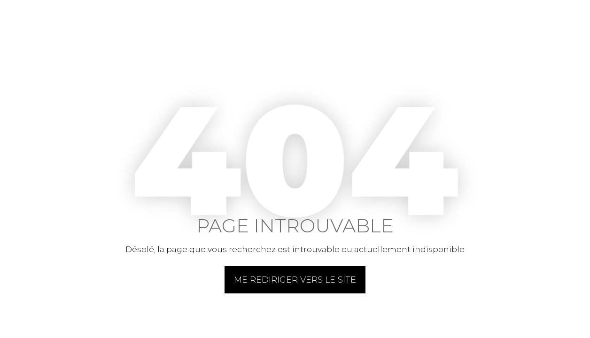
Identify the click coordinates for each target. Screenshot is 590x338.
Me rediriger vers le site (295, 280)
